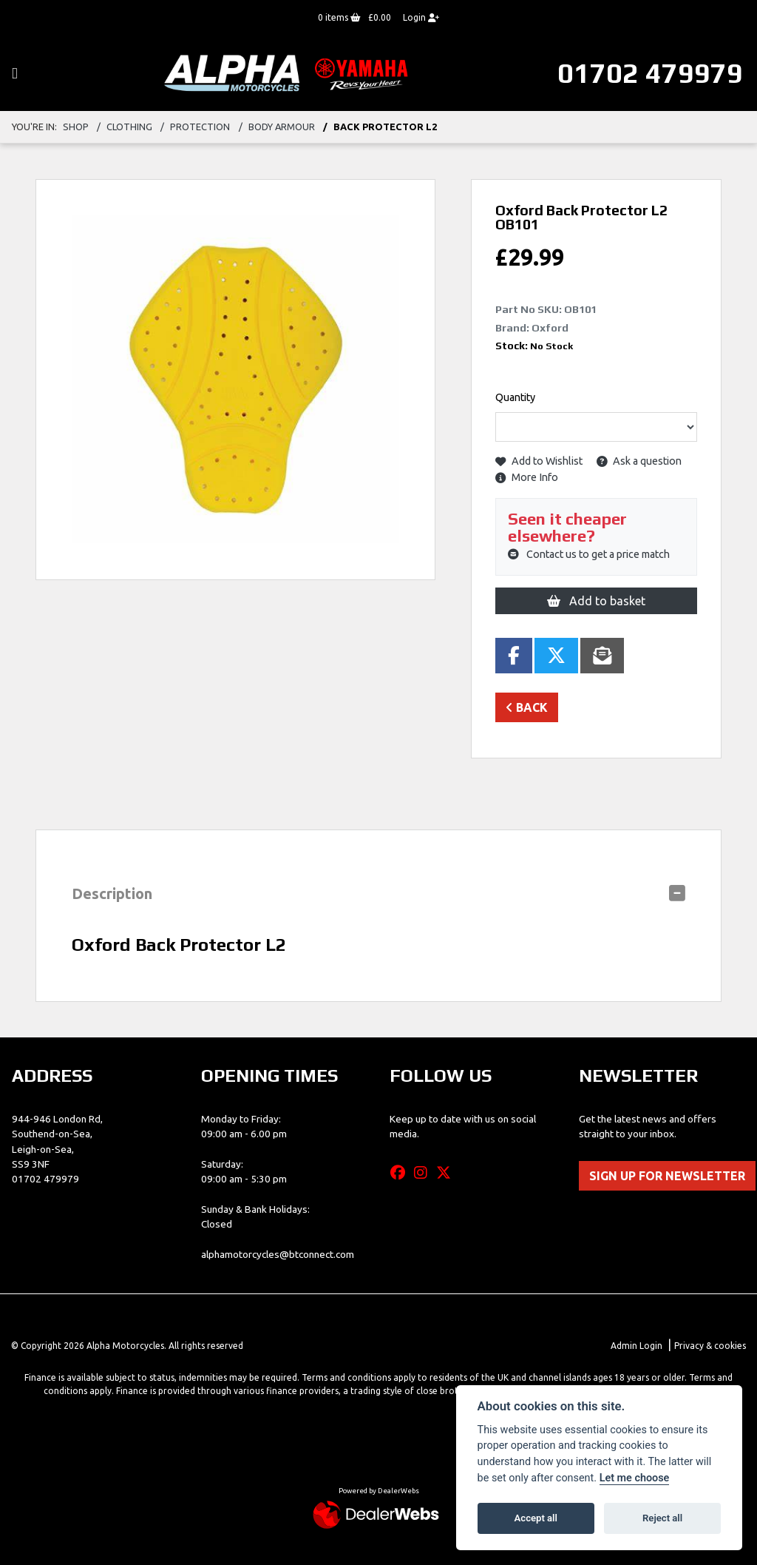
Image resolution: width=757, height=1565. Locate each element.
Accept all (536, 1518)
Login (421, 17)
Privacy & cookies (710, 1345)
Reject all (662, 1518)
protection (200, 126)
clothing (129, 126)
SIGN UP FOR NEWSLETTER (667, 1175)
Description (112, 893)
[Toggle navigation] (15, 73)
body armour (281, 126)
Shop (76, 126)
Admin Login (636, 1345)
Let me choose (635, 1478)
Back (527, 707)
